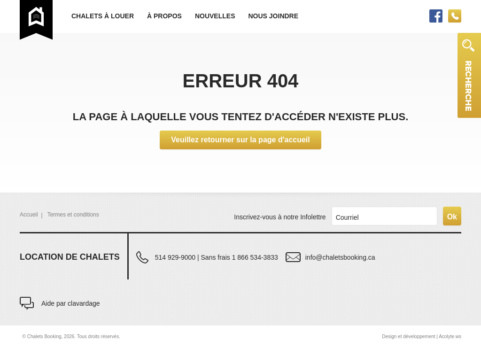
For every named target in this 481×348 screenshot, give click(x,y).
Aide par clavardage (70, 303)
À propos (164, 16)
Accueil (29, 214)
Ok (452, 217)
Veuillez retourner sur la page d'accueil (240, 140)
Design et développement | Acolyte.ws (421, 336)
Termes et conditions (73, 214)
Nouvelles (215, 16)
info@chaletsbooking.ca (340, 257)
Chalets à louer (102, 16)
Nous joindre (273, 16)
